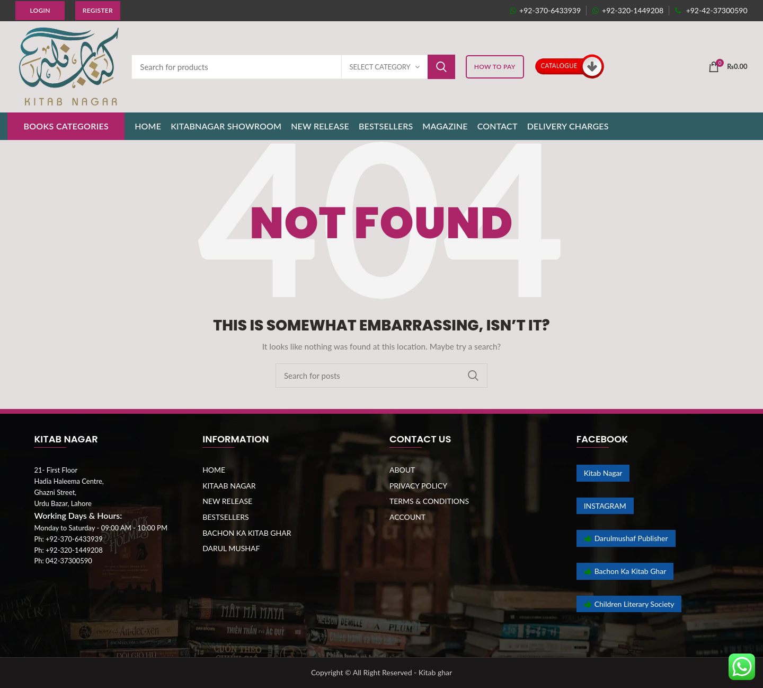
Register (98, 10)
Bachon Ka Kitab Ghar (625, 571)
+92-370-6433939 (545, 10)
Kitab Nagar (603, 472)
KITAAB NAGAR (228, 485)
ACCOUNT (407, 516)
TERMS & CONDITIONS (429, 501)
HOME (213, 469)
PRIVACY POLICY (418, 485)
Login (40, 10)
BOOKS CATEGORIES (66, 126)
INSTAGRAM (605, 505)
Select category (380, 67)
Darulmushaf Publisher (626, 538)
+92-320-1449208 (627, 10)
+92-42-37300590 (711, 10)
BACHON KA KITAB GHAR (246, 532)
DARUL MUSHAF (231, 548)
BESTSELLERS (225, 516)
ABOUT (402, 469)
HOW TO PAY (495, 67)
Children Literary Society (629, 603)
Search (441, 67)
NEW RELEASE (227, 501)
